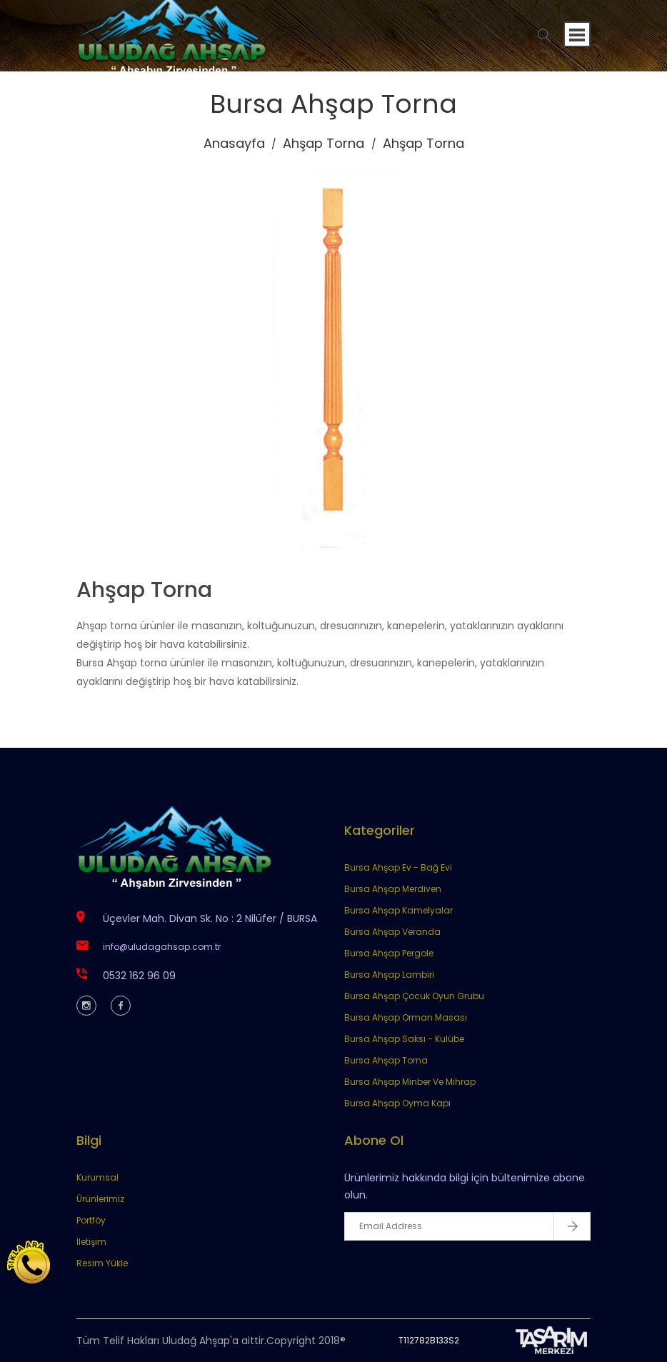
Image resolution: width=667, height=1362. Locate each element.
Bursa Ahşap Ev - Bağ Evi (398, 867)
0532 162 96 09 (139, 975)
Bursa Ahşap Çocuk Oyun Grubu (414, 996)
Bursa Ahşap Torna (386, 1060)
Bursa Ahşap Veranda (392, 932)
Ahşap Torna (323, 143)
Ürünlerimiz (100, 1199)
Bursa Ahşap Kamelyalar (398, 910)
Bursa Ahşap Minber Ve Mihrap (410, 1082)
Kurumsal (97, 1177)
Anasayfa (234, 143)
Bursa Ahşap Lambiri (389, 974)
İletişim (91, 1242)
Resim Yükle (102, 1263)
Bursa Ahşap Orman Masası (405, 1017)
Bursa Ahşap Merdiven (392, 889)
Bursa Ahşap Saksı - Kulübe (404, 1039)
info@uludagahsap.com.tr (162, 947)
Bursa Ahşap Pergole (388, 953)
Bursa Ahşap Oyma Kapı (397, 1103)
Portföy (91, 1220)
